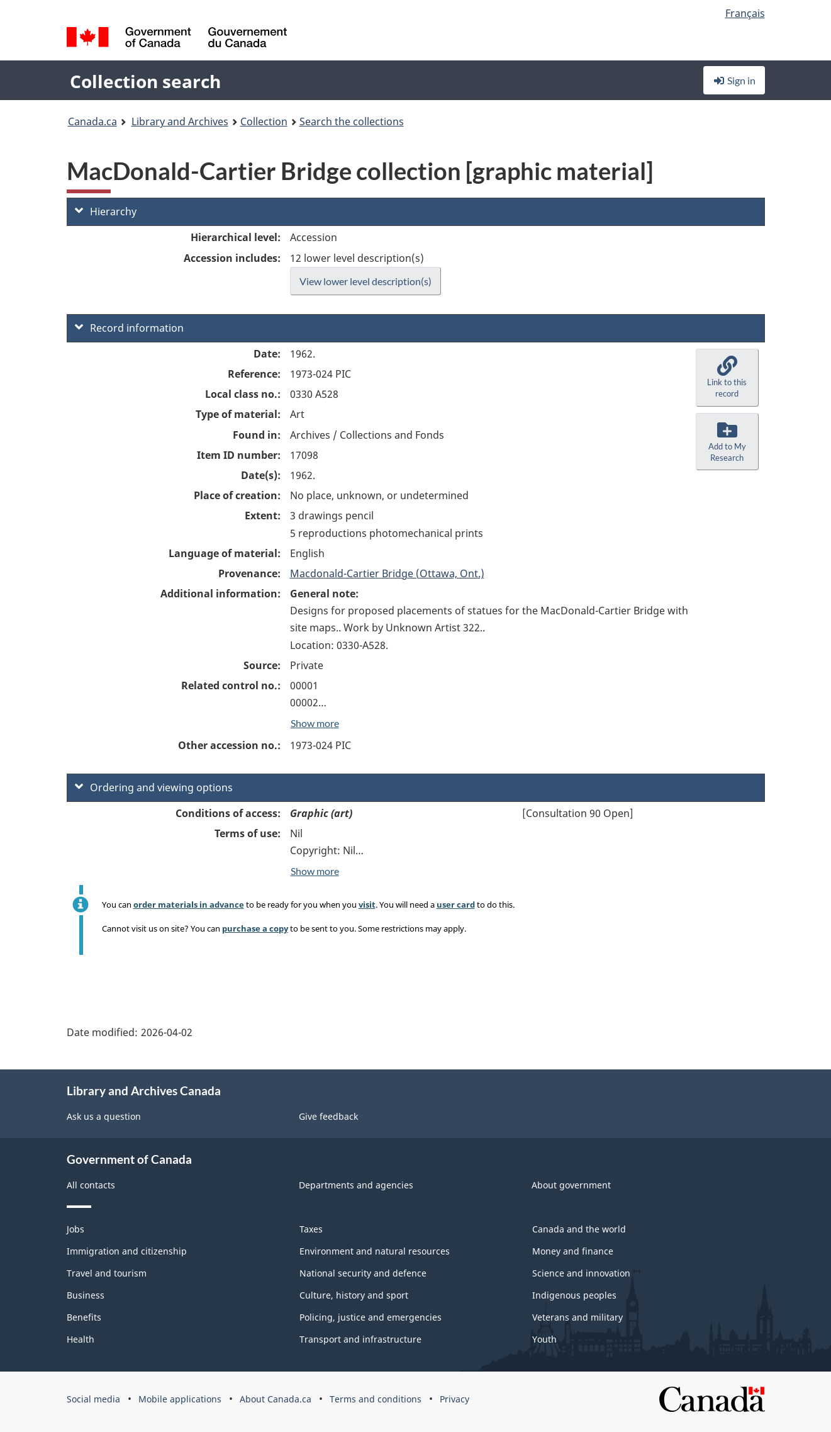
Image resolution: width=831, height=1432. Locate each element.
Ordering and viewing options (154, 787)
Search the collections (351, 121)
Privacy (454, 1399)
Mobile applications (179, 1399)
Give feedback (328, 1116)
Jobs (75, 1229)
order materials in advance (188, 904)
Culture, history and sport (353, 1295)
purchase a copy (255, 928)
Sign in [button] (734, 80)
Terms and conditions (375, 1399)
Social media (93, 1399)
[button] (727, 378)
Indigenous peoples (574, 1295)
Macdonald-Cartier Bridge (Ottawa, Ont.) (387, 573)
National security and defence (363, 1273)
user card (456, 904)
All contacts (91, 1185)
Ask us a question (104, 1116)
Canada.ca (92, 121)
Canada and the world (579, 1229)
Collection (263, 121)
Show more (315, 723)
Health (80, 1339)
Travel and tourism (107, 1273)
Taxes (311, 1229)
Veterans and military (577, 1317)
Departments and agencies (356, 1185)
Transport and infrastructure (360, 1339)
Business (85, 1295)
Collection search (145, 81)
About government (571, 1185)
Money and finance (572, 1251)
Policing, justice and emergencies (370, 1317)
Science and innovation (581, 1273)
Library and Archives (179, 121)
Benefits (84, 1317)
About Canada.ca (275, 1399)
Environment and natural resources (374, 1251)
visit (367, 904)
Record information (129, 328)
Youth (544, 1339)
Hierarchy (106, 211)
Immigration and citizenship (127, 1251)
